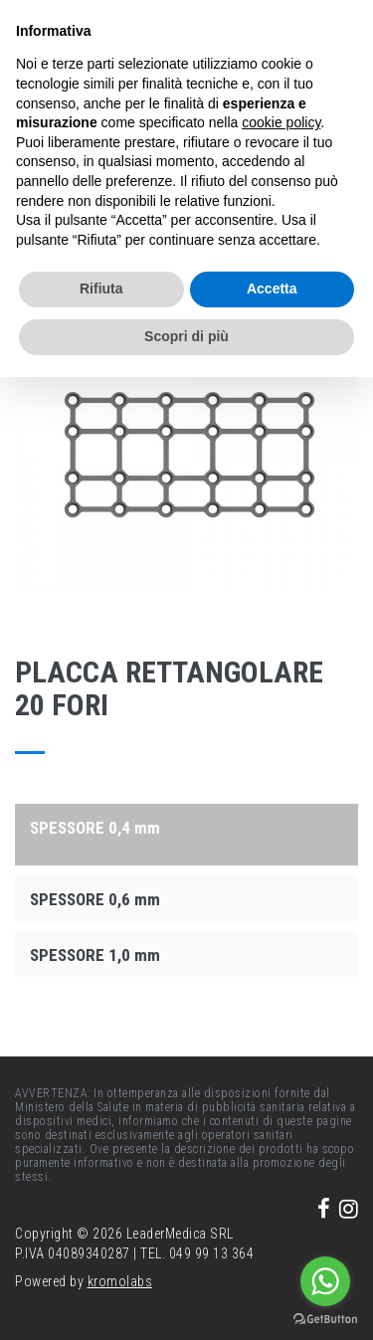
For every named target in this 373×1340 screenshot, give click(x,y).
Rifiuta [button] (101, 288)
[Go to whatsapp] (325, 1281)
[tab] (186, 827)
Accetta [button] (272, 288)
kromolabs (120, 1281)
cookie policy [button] (281, 122)
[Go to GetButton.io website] (325, 1319)
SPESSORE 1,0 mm (95, 955)
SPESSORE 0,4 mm (95, 828)
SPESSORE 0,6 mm (95, 899)
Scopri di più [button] (186, 336)
